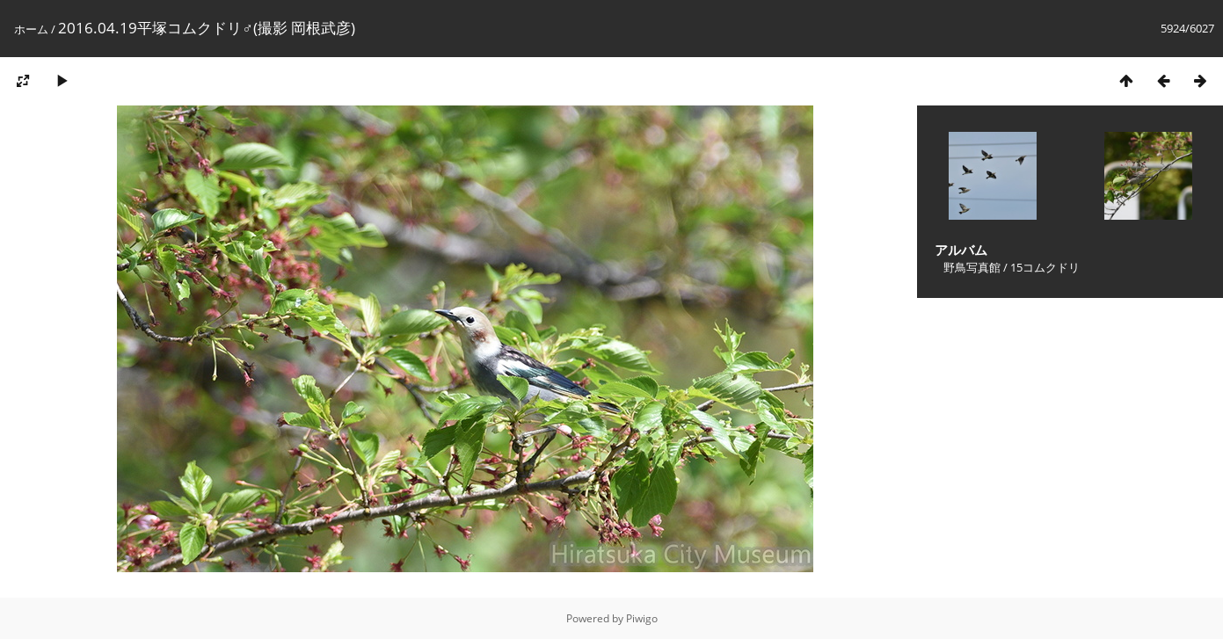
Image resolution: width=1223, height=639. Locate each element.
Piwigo (642, 618)
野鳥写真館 (972, 267)
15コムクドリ (1045, 267)
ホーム (31, 29)
